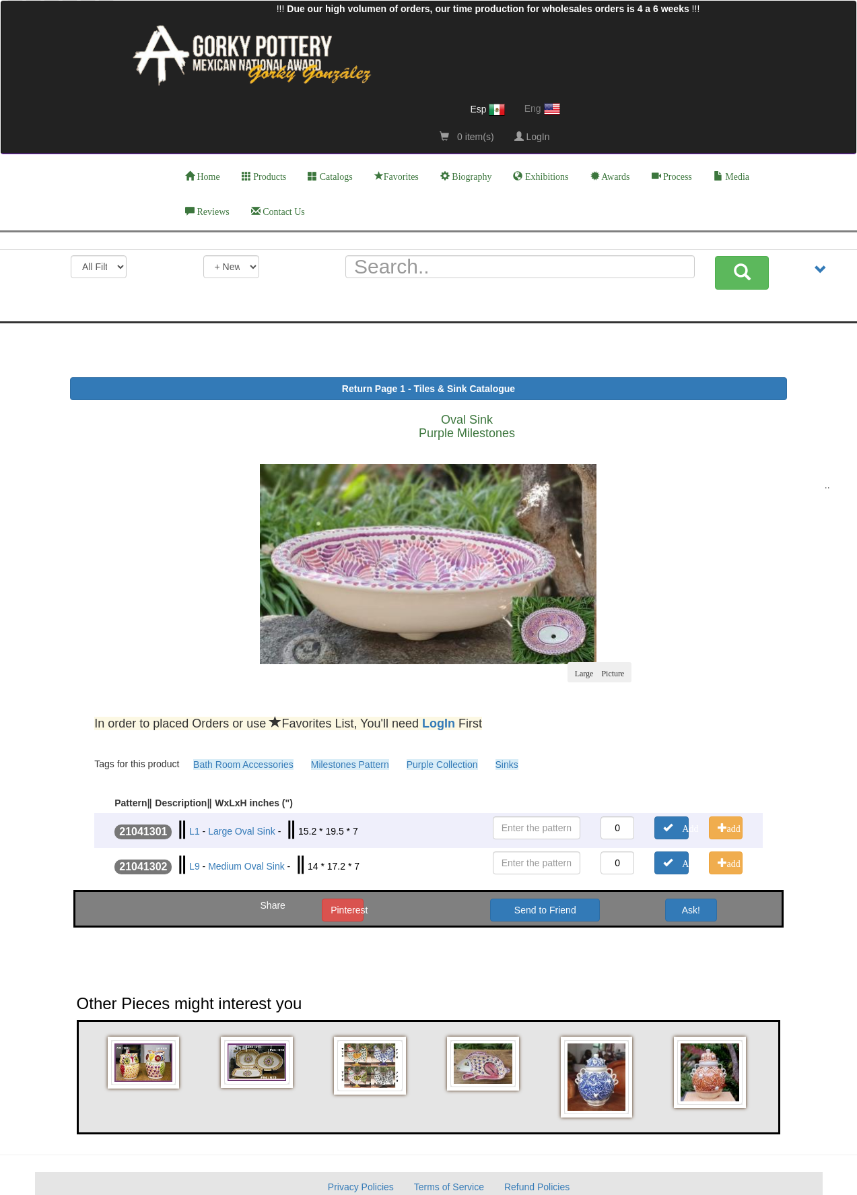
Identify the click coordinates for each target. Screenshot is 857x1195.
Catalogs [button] (330, 176)
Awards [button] (610, 176)
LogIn (532, 136)
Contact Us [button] (278, 211)
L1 (194, 831)
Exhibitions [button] (540, 176)
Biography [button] (466, 176)
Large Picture (600, 672)
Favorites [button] (396, 176)
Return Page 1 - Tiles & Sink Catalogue (428, 388)
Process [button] (672, 176)
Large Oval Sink (241, 831)
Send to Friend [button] (545, 910)
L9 (194, 866)
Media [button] (731, 176)
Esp (487, 110)
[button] (145, 1062)
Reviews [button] (207, 211)
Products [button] (264, 176)
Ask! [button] (691, 910)
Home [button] (202, 176)
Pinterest (347, 910)
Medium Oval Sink (246, 866)
